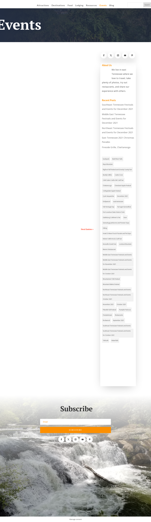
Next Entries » (87, 229)
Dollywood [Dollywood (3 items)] (106, 201)
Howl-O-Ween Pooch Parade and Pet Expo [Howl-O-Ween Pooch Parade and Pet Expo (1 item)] (117, 233)
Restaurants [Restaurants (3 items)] (119, 315)
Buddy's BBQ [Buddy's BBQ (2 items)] (107, 175)
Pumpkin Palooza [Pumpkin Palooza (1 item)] (125, 310)
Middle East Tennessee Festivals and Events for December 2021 (114, 118)
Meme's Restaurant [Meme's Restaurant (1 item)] (109, 249)
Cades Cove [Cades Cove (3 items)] (119, 175)
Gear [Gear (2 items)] (125, 217)
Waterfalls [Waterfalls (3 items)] (114, 340)
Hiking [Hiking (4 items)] (105, 228)
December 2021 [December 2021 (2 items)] (122, 196)
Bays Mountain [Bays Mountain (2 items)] (108, 164)
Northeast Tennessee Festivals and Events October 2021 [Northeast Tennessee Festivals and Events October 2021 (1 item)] (117, 297)
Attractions (43, 5)
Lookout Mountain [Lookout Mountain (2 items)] (125, 244)
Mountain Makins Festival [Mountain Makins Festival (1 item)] (111, 284)
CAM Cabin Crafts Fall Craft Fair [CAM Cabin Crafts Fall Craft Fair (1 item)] (113, 180)
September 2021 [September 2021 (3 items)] (118, 320)
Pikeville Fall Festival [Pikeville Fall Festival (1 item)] (109, 310)
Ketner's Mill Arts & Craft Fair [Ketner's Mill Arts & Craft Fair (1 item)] (112, 239)
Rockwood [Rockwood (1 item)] (106, 320)
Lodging (79, 5)
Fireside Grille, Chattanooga (116, 147)
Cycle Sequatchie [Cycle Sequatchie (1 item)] (108, 196)
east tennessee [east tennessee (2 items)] (118, 201)
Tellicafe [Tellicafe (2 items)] (105, 340)
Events (103, 5)
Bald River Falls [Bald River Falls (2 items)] (117, 159)
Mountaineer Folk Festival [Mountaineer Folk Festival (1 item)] (111, 279)
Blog (111, 5)
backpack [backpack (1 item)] (106, 159)
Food (70, 5)
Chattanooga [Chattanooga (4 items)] (107, 186)
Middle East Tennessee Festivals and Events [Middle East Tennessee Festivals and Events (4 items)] (117, 255)
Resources (91, 5)
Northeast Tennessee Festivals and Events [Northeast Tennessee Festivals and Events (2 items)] (117, 290)
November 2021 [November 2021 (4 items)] (108, 304)
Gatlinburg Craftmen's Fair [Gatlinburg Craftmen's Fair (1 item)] (111, 217)
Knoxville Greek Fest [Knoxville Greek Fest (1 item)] (109, 244)
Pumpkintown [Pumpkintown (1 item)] (107, 315)
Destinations (58, 5)
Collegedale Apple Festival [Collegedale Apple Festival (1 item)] (112, 191)
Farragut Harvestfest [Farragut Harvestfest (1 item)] (124, 207)
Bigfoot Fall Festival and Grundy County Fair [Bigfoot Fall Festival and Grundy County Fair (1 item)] (117, 170)
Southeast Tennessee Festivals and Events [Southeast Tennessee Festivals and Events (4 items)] (117, 326)
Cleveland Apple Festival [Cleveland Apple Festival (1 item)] (123, 186)
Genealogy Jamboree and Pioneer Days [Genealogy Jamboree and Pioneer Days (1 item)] (116, 223)
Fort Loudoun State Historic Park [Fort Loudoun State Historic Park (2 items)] (113, 212)
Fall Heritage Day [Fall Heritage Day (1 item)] (108, 207)
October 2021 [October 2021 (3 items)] (121, 304)
